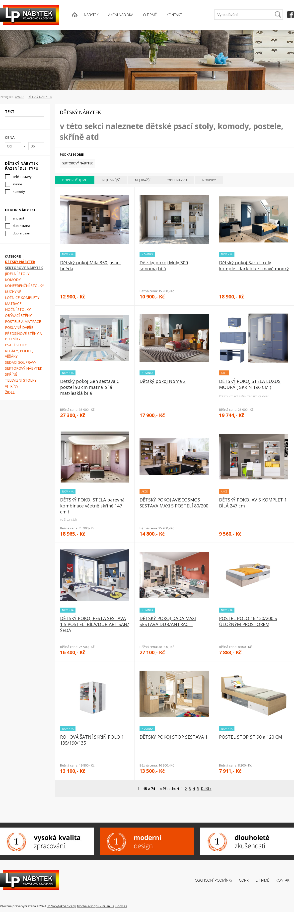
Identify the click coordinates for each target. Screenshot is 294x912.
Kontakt (283, 880)
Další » (206, 788)
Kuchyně (13, 291)
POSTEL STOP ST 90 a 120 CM (250, 737)
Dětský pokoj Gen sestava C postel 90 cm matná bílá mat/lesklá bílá (89, 387)
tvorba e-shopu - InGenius (95, 906)
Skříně (11, 374)
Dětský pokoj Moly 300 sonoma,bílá (164, 266)
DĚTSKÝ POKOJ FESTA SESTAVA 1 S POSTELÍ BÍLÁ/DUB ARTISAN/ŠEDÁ (94, 624)
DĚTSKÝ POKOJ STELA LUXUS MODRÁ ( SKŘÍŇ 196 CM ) (250, 384)
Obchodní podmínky (213, 880)
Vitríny (11, 386)
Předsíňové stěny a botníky (23, 336)
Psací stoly (16, 345)
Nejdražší (142, 180)
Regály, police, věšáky (19, 354)
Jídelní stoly (17, 273)
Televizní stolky (20, 380)
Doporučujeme (74, 180)
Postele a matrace (23, 321)
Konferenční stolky (24, 285)
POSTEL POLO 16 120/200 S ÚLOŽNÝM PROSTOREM (248, 621)
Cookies (121, 906)
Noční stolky (18, 309)
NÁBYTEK (91, 14)
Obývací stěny (18, 315)
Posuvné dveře (19, 327)
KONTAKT (174, 14)
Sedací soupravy (20, 362)
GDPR (244, 880)
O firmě (262, 880)
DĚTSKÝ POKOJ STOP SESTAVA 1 (174, 737)
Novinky (209, 180)
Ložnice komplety (22, 297)
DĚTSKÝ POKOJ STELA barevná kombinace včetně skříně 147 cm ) (92, 506)
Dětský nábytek (40, 97)
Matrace (13, 303)
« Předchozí (169, 788)
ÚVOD (19, 97)
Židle (10, 392)
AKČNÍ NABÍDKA (120, 14)
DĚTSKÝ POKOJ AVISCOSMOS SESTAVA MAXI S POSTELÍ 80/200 (174, 503)
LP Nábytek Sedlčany (61, 906)
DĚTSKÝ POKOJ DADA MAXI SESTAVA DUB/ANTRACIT (168, 621)
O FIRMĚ (150, 14)
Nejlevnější (111, 180)
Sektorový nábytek (24, 267)
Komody (13, 279)
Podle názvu (176, 180)
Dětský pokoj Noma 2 (163, 381)
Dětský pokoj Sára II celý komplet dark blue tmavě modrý (254, 266)
